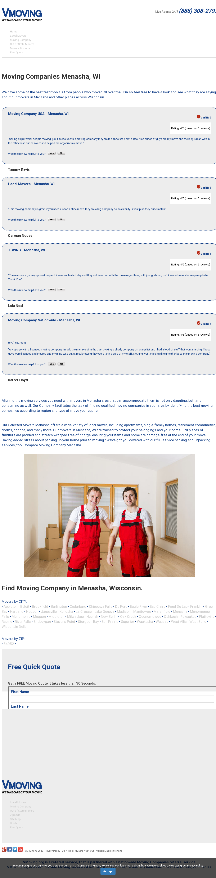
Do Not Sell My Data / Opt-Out (78, 849)
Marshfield (162, 611)
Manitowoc (142, 611)
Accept (108, 871)
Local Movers (18, 35)
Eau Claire (157, 606)
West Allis (179, 621)
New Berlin (109, 616)
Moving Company (20, 39)
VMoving (30, 849)
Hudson (32, 611)
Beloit (24, 606)
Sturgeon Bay (88, 621)
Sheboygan (42, 621)
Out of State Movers (22, 44)
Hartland (16, 611)
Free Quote (16, 52)
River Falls (23, 621)
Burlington (59, 606)
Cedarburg (78, 606)
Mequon (39, 616)
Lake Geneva (104, 611)
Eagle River (138, 606)
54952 (9, 644)
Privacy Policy (52, 849)
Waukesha (145, 621)
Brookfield (40, 606)
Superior (127, 621)
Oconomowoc (150, 616)
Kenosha (66, 611)
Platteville (206, 616)
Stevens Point (64, 621)
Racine (7, 621)
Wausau (162, 621)
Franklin (196, 606)
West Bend (197, 621)
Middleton (56, 616)
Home (13, 31)
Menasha (180, 611)
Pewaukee (188, 616)
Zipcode (15, 813)
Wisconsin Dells (14, 626)
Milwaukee (75, 616)
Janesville (49, 611)
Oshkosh (171, 616)
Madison (124, 611)
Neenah (92, 616)
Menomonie (21, 616)
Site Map (15, 817)
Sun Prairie (110, 621)
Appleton (11, 606)
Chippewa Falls (100, 606)
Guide (13, 822)
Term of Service (77, 865)
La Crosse (84, 611)
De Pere (121, 606)
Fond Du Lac (178, 606)
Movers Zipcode (20, 48)
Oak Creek (128, 616)
